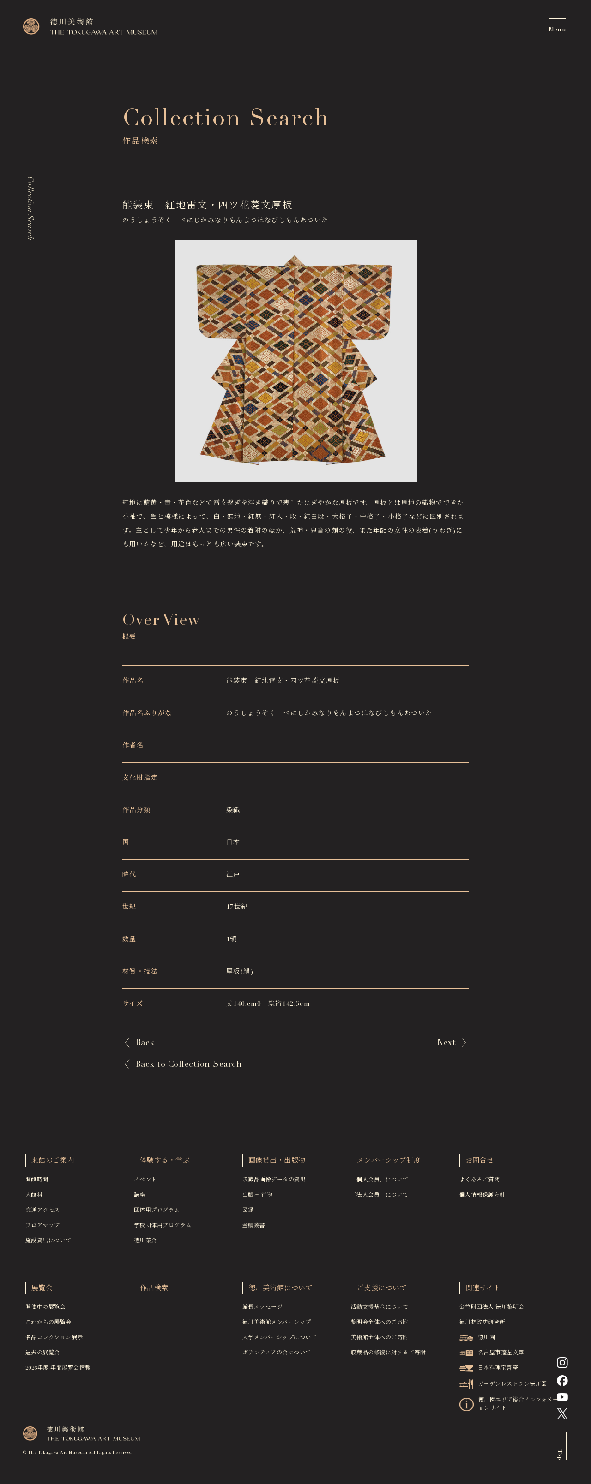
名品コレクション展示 (54, 1342)
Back (145, 1043)
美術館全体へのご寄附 (380, 1342)
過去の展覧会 (42, 1357)
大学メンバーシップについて (279, 1342)
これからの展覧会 (48, 1327)
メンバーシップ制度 (389, 1165)
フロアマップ (42, 1230)
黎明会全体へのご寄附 (380, 1327)
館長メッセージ (262, 1311)
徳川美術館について (280, 1292)
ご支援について (382, 1292)
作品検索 (154, 1292)
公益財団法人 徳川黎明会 (492, 1311)
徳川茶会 (145, 1245)
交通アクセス (42, 1214)
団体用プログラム (157, 1214)
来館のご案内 (52, 1165)
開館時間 (36, 1184)
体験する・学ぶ (165, 1165)
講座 (139, 1199)
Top (559, 1458)
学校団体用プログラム (163, 1230)
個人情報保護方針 (482, 1199)
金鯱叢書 (253, 1230)
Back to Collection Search (188, 1065)
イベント (145, 1184)
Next (446, 1043)
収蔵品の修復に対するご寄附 (388, 1357)
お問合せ (479, 1165)
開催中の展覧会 (45, 1311)
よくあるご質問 (479, 1184)
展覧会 (42, 1292)
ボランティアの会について (276, 1357)
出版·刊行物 (257, 1199)
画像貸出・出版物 (277, 1165)
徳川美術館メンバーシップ (276, 1327)
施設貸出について (48, 1245)
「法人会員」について (380, 1199)
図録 (248, 1214)
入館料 (33, 1199)
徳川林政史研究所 (482, 1327)
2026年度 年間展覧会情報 (58, 1372)
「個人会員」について (380, 1184)
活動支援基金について (380, 1311)
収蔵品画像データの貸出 (274, 1184)
